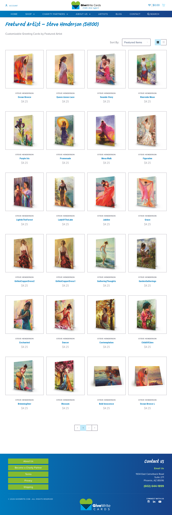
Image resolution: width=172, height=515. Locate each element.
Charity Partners (55, 14)
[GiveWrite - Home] (86, 505)
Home (14, 14)
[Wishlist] (150, 4)
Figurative (147, 158)
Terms (28, 474)
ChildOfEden (147, 342)
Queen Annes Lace (65, 97)
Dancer (65, 342)
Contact (135, 14)
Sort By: (114, 42)
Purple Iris (24, 158)
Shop (30, 14)
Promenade (65, 158)
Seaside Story (106, 97)
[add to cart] (159, 4)
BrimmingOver (24, 403)
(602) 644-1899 (154, 486)
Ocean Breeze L (147, 403)
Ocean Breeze (24, 97)
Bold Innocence (106, 403)
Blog (119, 14)
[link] (13, 505)
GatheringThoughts (106, 281)
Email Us (159, 468)
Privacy (28, 480)
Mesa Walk (106, 158)
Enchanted (24, 342)
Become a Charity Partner (28, 467)
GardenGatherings (147, 281)
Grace (147, 219)
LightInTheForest (24, 219)
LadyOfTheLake (65, 219)
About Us (83, 14)
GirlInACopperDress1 (65, 281)
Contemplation (106, 342)
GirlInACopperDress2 (25, 281)
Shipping (28, 487)
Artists (103, 14)
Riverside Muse (147, 97)
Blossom (65, 403)
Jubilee (106, 219)
